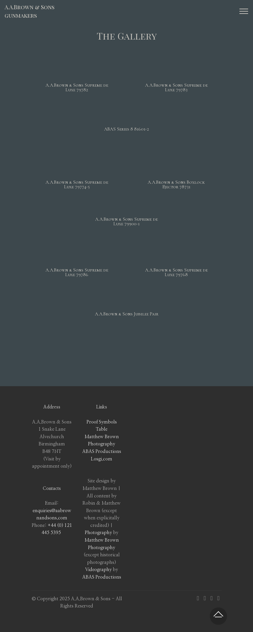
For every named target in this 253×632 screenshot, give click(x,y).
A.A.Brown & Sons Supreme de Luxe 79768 (176, 272)
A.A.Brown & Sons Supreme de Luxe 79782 (77, 87)
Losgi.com (101, 459)
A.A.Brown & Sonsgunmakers (30, 11)
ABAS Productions (101, 451)
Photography (98, 532)
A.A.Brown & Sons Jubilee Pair (126, 314)
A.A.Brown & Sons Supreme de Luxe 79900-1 (126, 221)
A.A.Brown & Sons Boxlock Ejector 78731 (176, 184)
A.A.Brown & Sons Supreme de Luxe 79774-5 (77, 184)
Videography (98, 569)
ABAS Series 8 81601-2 (126, 129)
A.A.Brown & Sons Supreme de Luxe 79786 (77, 272)
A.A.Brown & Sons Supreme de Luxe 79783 (176, 87)
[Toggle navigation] (243, 11)
